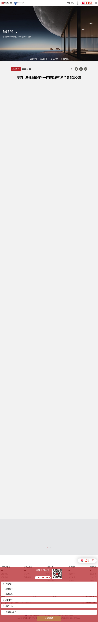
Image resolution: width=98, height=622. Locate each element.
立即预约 (49, 618)
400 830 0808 (44, 577)
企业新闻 (33, 59)
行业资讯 (43, 59)
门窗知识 (65, 59)
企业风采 (54, 59)
